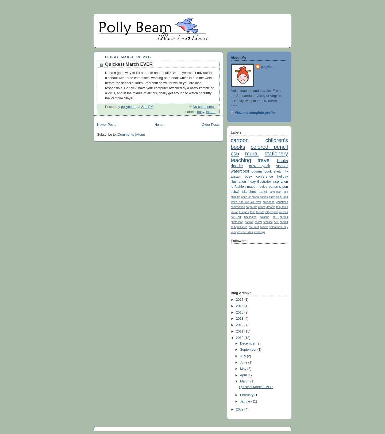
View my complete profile (255, 113)
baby (272, 197)
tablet (263, 192)
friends (260, 212)
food (253, 212)
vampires (236, 232)
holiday (282, 176)
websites (247, 232)
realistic (267, 222)
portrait (249, 222)
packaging (250, 217)
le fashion (238, 187)
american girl (279, 191)
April (244, 375)
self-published (239, 227)
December (248, 343)
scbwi (235, 192)
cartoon (240, 140)
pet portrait (280, 217)
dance (261, 207)
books (282, 160)
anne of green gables (254, 197)
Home (159, 125)
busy (200, 112)
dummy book (262, 171)
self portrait (281, 222)
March (245, 381)
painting (264, 217)
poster (258, 222)
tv (286, 171)
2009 (240, 409)
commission (238, 207)
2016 (240, 306)
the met (254, 227)
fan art (210, 112)
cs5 (235, 154)
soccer (282, 165)
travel (264, 160)
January (246, 401)
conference (264, 176)
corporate (251, 207)
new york (259, 165)
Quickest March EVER (129, 64)
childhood (269, 202)
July (243, 356)
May (243, 369)
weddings (259, 232)
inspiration (280, 181)
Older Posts (211, 125)
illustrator (264, 181)
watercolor (240, 171)
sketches (249, 192)
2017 (240, 300)
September (248, 349)
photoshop (237, 222)
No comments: (204, 107)
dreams (270, 207)
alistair (235, 176)
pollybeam (268, 67)
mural (252, 154)
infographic (271, 212)
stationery (276, 154)
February (247, 395)
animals (235, 197)
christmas (282, 202)
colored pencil (269, 147)
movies (262, 187)
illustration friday (243, 181)
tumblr (264, 227)
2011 (240, 331)
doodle (237, 165)
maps (251, 187)
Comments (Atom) (131, 134)
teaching (241, 160)
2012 (240, 325)
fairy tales (282, 207)
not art (236, 217)
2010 (240, 338)
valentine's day (279, 227)
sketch (278, 171)
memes (283, 212)
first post (244, 212)
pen (285, 187)
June (244, 362)
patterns (275, 187)
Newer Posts (106, 125)
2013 (240, 318)
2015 (240, 312)
